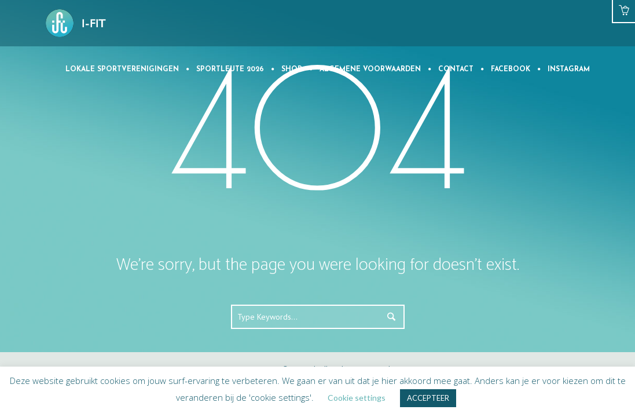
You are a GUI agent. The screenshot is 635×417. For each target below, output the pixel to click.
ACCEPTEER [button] (428, 398)
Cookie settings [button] (357, 398)
